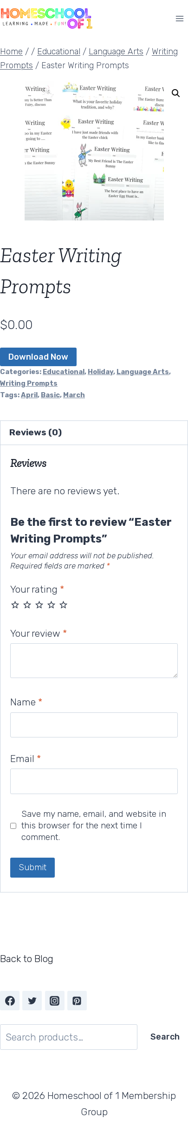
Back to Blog (26, 958)
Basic (50, 395)
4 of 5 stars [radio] (51, 604)
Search (165, 1037)
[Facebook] (9, 1000)
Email (25, 758)
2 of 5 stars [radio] (27, 604)
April (29, 395)
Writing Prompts (29, 383)
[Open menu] (179, 18)
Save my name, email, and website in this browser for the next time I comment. (93, 825)
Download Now (38, 357)
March (74, 395)
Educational (63, 372)
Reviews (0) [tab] (35, 432)
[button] (176, 93)
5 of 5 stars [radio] (63, 604)
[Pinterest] (77, 1000)
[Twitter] (32, 1000)
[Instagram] (55, 1000)
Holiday (100, 372)
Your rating (37, 589)
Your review (38, 633)
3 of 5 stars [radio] (39, 604)
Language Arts (143, 372)
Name (26, 702)
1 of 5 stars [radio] (15, 604)
